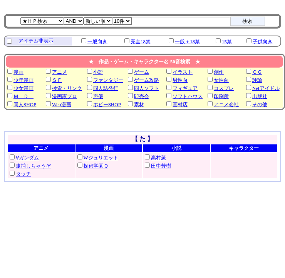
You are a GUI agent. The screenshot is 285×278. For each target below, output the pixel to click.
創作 (219, 72)
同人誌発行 (105, 88)
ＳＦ (57, 80)
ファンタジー (108, 80)
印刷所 (221, 96)
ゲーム (141, 72)
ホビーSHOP (107, 104)
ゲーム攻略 (146, 80)
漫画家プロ (64, 96)
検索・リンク (67, 88)
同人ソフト (146, 88)
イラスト (183, 72)
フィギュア (185, 88)
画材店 (180, 104)
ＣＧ (257, 72)
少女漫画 (23, 88)
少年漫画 (23, 80)
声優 (98, 96)
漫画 (18, 72)
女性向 (221, 80)
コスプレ (224, 88)
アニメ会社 (226, 104)
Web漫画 (61, 104)
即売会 (141, 96)
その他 (259, 104)
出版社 (259, 96)
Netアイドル (266, 88)
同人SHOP (24, 104)
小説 (98, 72)
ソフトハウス (188, 96)
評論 (257, 80)
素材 (139, 104)
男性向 (180, 80)
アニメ (59, 72)
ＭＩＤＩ (23, 96)
